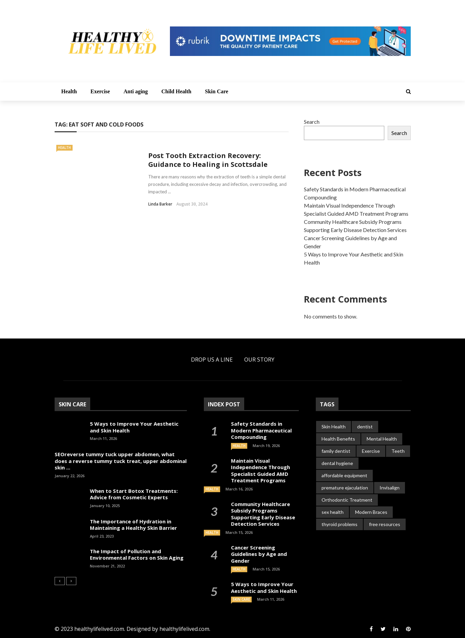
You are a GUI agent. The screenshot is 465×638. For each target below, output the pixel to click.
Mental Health (382, 439)
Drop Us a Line (212, 359)
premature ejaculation (345, 487)
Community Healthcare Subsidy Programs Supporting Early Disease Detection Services (263, 514)
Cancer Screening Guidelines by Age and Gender (259, 554)
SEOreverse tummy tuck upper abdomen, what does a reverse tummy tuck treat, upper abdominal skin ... (121, 461)
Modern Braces (371, 512)
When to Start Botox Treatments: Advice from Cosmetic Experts (134, 494)
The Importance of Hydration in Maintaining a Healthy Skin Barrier (133, 524)
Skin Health (334, 426)
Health (69, 91)
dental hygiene (337, 463)
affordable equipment (344, 475)
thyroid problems (339, 524)
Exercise (100, 91)
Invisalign (390, 487)
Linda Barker (160, 204)
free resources (384, 524)
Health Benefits (338, 439)
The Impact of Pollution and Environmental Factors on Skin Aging (136, 554)
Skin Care (216, 91)
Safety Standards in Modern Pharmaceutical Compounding (261, 430)
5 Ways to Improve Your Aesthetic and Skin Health (134, 427)
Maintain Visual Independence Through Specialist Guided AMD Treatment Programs (260, 470)
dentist (365, 426)
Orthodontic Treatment (347, 500)
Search (311, 121)
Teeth (398, 451)
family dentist (336, 451)
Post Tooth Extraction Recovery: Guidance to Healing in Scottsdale (208, 160)
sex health (333, 512)
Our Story (259, 359)
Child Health (176, 91)
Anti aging (135, 91)
